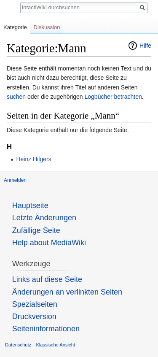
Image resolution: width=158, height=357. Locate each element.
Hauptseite (30, 205)
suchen (16, 96)
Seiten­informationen (46, 329)
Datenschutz (18, 344)
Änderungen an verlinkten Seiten (67, 292)
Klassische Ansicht (55, 344)
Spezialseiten (34, 304)
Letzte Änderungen (44, 218)
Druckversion (34, 316)
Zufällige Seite (36, 230)
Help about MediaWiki (49, 242)
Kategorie (15, 27)
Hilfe (145, 45)
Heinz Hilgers (33, 159)
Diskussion (47, 27)
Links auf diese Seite (47, 279)
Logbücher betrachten (113, 96)
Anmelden (15, 180)
